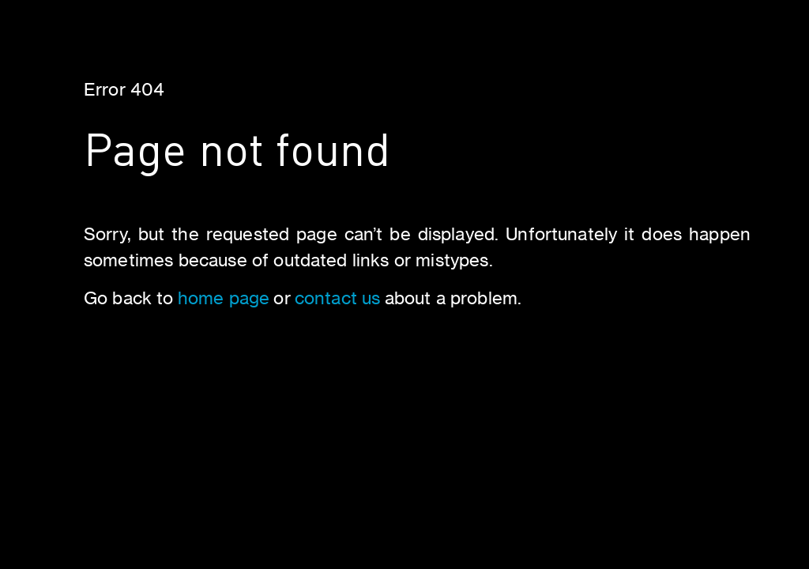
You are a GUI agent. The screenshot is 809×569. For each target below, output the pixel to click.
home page (223, 297)
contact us (338, 297)
